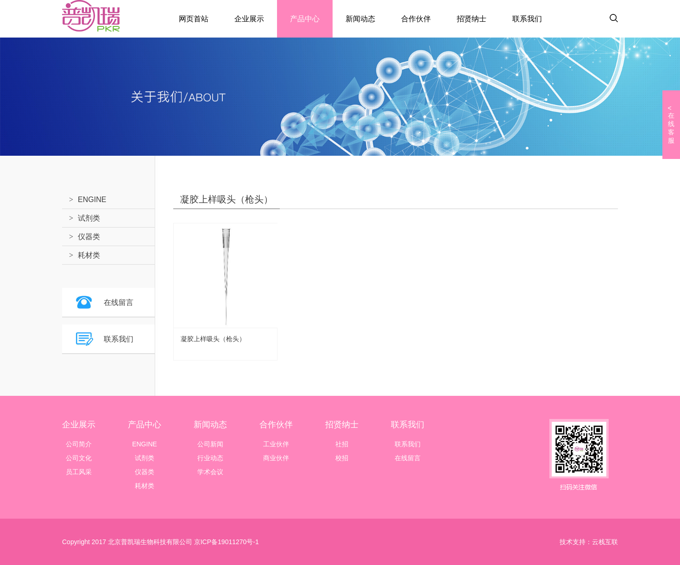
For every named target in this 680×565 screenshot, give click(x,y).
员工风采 (79, 472)
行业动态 (210, 458)
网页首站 (193, 19)
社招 (341, 444)
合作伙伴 (416, 19)
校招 (341, 458)
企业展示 (249, 19)
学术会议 (210, 472)
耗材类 (89, 255)
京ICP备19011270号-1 (225, 542)
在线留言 (118, 302)
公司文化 (79, 458)
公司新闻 (210, 444)
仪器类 (89, 237)
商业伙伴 (276, 458)
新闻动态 (360, 19)
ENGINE (92, 199)
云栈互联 (605, 542)
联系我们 (527, 19)
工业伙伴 (276, 444)
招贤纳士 (471, 19)
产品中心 (305, 19)
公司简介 (79, 444)
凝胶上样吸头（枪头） (213, 339)
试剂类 (89, 218)
